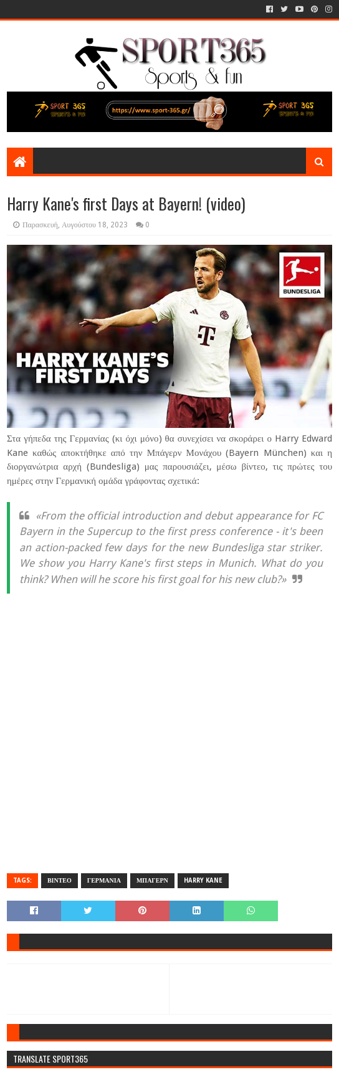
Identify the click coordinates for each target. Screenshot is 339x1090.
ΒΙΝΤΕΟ (59, 880)
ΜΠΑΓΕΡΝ (152, 880)
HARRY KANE (203, 880)
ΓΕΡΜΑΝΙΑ (104, 880)
